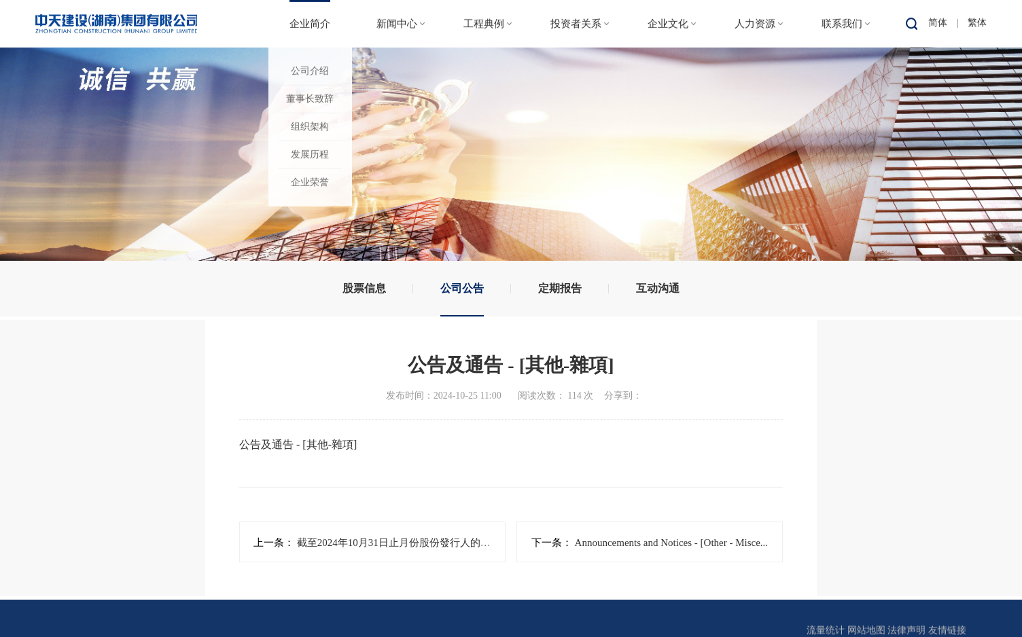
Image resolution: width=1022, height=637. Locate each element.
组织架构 (310, 126)
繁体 (977, 22)
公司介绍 (310, 70)
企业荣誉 (310, 182)
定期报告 (560, 288)
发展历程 (310, 154)
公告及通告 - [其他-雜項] (298, 444)
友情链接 (947, 628)
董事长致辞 (310, 98)
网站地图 (866, 628)
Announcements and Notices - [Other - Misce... (670, 542)
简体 (937, 22)
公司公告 (462, 288)
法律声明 (906, 628)
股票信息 (364, 288)
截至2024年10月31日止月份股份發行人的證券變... (407, 542)
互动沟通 (658, 288)
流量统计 (826, 628)
